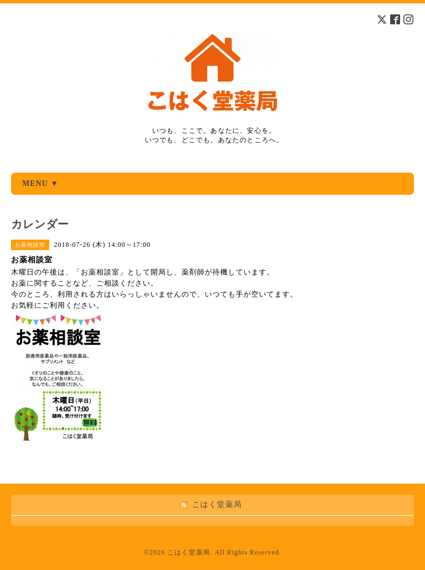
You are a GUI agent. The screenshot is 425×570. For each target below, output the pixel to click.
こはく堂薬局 (188, 552)
